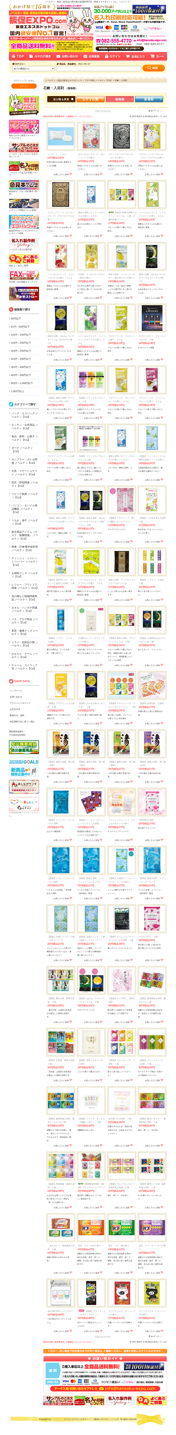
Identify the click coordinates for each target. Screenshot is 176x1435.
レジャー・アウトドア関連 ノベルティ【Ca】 (25, 586)
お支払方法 (15, 709)
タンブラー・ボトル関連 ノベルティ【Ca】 (24, 461)
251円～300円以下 (21, 359)
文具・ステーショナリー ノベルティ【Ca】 (24, 472)
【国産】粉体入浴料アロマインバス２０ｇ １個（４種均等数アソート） (122, 216)
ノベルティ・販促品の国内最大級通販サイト (72, 1419)
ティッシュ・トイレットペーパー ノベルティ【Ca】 (25, 561)
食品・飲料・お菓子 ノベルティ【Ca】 (25, 438)
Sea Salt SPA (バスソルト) (60, 1311)
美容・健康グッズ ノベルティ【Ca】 (25, 632)
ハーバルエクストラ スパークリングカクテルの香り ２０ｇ (91, 339)
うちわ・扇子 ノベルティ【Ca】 (25, 522)
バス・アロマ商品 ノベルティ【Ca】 (25, 621)
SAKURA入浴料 (146, 820)
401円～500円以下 (21, 375)
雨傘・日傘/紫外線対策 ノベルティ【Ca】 (25, 548)
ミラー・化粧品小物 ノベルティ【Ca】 (25, 644)
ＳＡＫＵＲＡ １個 (148, 937)
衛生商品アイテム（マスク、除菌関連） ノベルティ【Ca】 (25, 535)
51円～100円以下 (20, 326)
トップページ (16, 690)
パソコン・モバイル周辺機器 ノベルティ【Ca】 (24, 509)
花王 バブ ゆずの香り (89, 1245)
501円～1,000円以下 (22, 383)
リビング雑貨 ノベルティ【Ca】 (25, 495)
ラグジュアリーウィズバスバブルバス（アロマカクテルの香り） (61, 216)
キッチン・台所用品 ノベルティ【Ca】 (25, 426)
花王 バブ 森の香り (118, 1245)
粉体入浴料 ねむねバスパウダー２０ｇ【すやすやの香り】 (61, 339)
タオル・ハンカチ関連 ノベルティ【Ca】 (24, 609)
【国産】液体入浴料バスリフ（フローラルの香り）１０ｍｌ (61, 521)
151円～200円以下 (21, 342)
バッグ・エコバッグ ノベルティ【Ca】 (25, 415)
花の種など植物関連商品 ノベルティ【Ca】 (24, 598)
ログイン (24, 86)
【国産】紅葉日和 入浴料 (151, 703)
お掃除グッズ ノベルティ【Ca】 (25, 575)
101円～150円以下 (21, 334)
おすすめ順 (90, 99)
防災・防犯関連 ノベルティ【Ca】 (25, 484)
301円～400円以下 (21, 367)
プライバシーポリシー (20, 703)
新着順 (149, 99)
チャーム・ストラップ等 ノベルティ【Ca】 (24, 667)
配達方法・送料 (17, 715)
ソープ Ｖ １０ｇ (57, 154)
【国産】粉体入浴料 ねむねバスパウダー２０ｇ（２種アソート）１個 (91, 521)
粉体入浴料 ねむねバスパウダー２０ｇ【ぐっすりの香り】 (152, 278)
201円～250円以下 (21, 350)
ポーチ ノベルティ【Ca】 (22, 449)
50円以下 (16, 318)
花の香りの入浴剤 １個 (119, 1118)
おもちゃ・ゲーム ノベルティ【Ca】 (25, 655)
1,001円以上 (17, 391)
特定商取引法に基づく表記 (22, 721)
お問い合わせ (16, 697)
